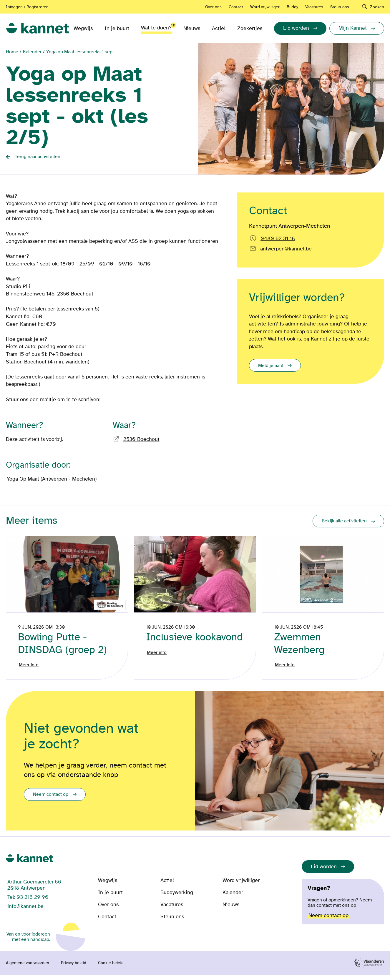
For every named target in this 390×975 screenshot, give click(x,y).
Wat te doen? (156, 26)
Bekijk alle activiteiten (344, 521)
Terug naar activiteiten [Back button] (37, 156)
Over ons (213, 6)
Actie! (218, 28)
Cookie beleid (111, 963)
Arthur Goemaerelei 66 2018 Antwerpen (34, 885)
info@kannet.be (25, 906)
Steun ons (339, 6)
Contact (236, 6)
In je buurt (116, 28)
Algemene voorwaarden (27, 963)
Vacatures (314, 6)
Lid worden (324, 866)
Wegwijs (83, 28)
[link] (37, 28)
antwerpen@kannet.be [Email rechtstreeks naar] (286, 249)
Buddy (292, 6)
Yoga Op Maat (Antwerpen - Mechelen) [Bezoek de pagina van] (52, 479)
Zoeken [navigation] (377, 6)
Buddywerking (176, 892)
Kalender (32, 51)
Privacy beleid (73, 963)
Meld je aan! (270, 365)
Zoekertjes (249, 28)
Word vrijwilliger (265, 6)
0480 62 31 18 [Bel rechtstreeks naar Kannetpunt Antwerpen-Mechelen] (277, 238)
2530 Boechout (141, 439)
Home (12, 51)
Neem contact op (50, 794)
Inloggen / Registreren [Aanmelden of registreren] (27, 6)
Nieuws (191, 28)
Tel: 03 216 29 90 (28, 897)
